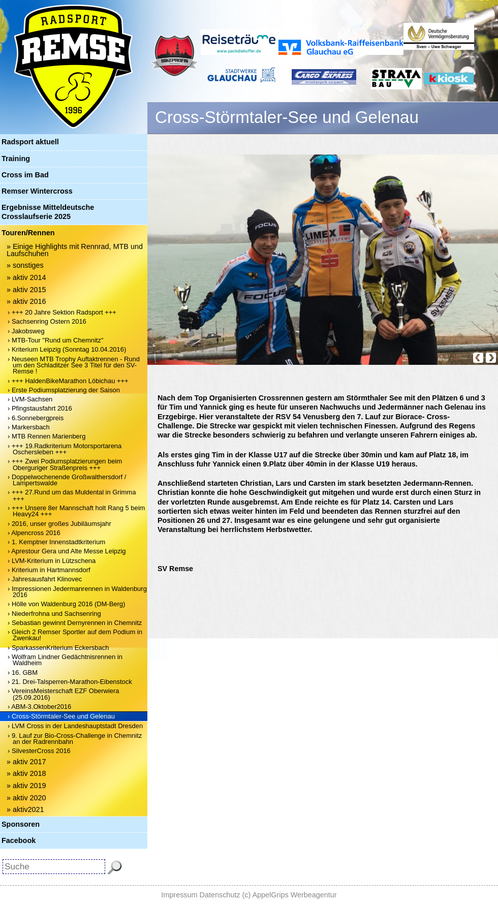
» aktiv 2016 (26, 301)
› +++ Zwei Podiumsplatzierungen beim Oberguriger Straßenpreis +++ (65, 464)
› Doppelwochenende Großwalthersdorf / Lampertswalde (67, 480)
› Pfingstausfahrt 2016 (40, 408)
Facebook (19, 840)
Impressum (179, 895)
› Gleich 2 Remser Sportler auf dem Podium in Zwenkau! (75, 635)
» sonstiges (25, 265)
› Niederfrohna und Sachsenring (54, 613)
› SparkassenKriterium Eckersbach (58, 647)
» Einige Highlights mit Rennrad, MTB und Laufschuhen (75, 250)
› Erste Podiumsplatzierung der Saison (64, 390)
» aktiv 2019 (26, 786)
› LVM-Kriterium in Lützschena (52, 561)
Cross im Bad (25, 175)
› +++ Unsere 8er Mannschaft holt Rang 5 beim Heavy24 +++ (76, 511)
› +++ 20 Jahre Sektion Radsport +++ (62, 312)
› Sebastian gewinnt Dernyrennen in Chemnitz (75, 623)
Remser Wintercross (37, 191)
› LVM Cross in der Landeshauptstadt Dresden (75, 726)
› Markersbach (29, 427)
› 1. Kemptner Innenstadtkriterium (56, 542)
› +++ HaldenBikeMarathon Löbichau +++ (68, 381)
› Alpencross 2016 (34, 533)
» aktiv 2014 (26, 277)
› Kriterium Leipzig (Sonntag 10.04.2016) (67, 349)
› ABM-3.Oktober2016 (39, 706)
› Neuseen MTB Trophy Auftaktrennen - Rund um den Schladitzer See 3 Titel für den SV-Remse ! (74, 365)
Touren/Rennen (28, 233)
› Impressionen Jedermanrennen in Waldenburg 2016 (77, 592)
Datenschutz (220, 895)
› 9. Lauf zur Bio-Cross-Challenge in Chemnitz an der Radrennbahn (75, 738)
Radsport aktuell (30, 142)
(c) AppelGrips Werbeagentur (289, 895)
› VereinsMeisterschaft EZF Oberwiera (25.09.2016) (63, 694)
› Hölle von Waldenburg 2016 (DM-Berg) (66, 604)
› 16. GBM (23, 672)
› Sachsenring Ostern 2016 (47, 321)
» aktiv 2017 (26, 762)
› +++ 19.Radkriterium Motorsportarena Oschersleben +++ (64, 449)
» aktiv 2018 (26, 773)
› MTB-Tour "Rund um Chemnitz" (55, 340)
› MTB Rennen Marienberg (46, 436)
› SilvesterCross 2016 (39, 751)
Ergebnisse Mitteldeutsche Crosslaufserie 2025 (48, 211)
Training (16, 158)
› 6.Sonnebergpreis (36, 418)
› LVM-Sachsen (30, 399)
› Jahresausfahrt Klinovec (45, 579)
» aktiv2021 (25, 809)
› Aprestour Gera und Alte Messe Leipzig (67, 551)
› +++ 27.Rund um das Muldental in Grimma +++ (72, 495)
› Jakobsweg (26, 331)
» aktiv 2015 (26, 290)
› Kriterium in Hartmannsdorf (49, 570)
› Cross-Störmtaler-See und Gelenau (61, 716)
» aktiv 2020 (26, 798)
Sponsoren (21, 824)
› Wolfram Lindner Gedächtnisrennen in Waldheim (65, 660)
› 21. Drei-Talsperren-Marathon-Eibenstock (70, 681)
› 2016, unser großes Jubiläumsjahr (59, 523)
